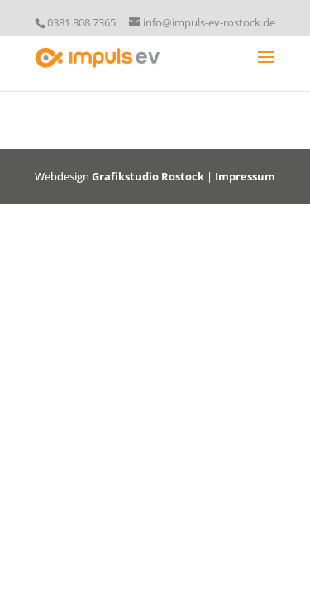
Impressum (245, 176)
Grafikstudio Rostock (148, 176)
